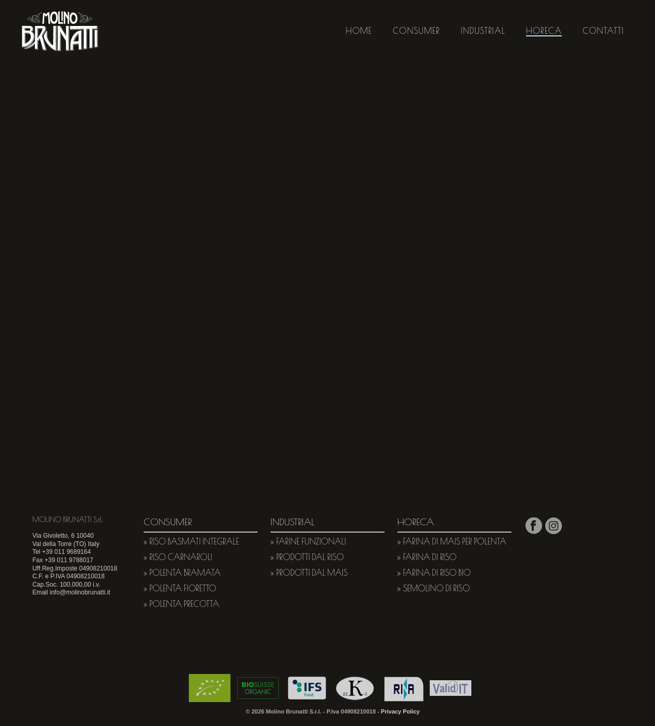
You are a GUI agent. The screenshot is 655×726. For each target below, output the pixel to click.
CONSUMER (416, 30)
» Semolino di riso (433, 588)
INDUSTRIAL (482, 30)
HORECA (544, 30)
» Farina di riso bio (434, 572)
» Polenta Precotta (181, 603)
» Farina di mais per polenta (452, 541)
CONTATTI (603, 30)
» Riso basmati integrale (191, 541)
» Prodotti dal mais (309, 572)
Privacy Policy (400, 711)
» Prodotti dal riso (307, 557)
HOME (359, 30)
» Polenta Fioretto (180, 588)
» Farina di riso (427, 557)
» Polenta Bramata (182, 572)
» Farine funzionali (308, 541)
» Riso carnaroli (178, 557)
